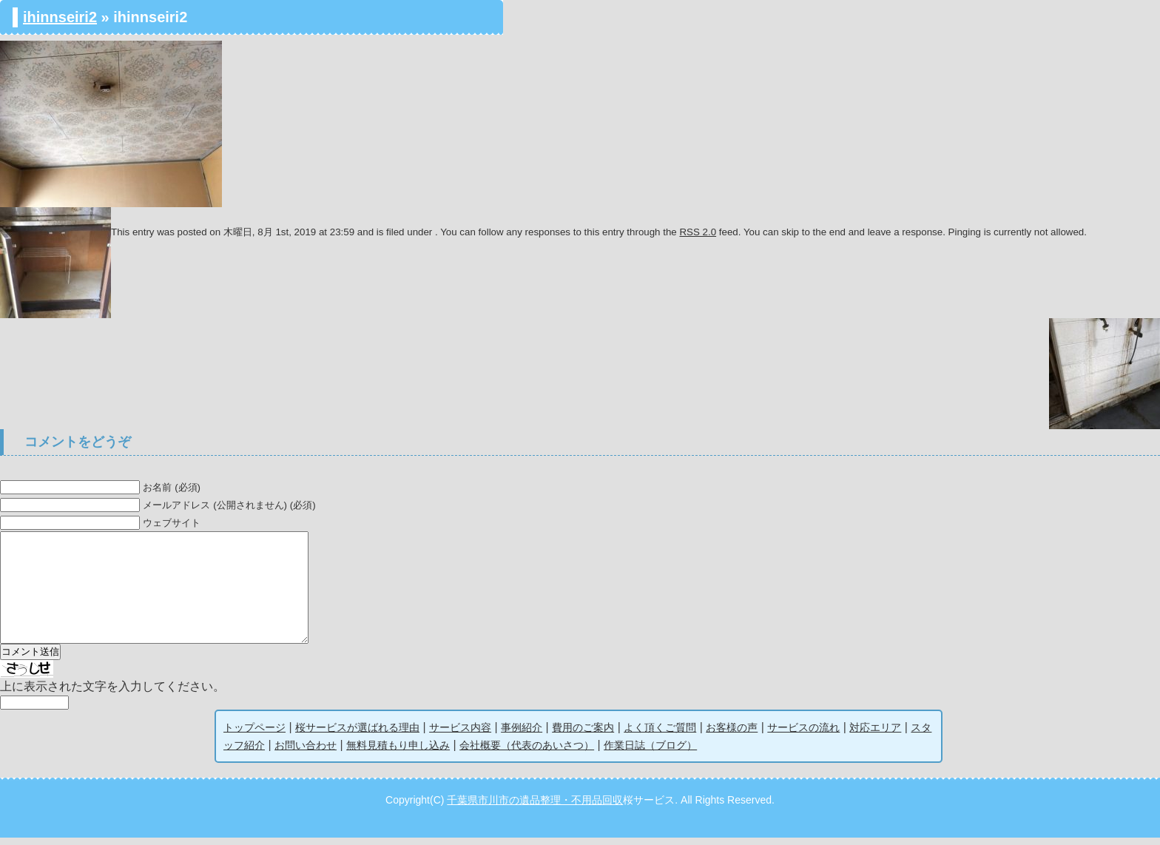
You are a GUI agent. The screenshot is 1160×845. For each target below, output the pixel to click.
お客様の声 (732, 735)
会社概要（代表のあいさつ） (526, 752)
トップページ (254, 735)
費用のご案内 (583, 735)
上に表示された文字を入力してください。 (112, 693)
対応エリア (875, 735)
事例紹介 (521, 735)
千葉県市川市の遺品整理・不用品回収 (535, 807)
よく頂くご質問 (660, 735)
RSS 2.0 (697, 232)
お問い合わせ (305, 752)
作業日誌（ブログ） (650, 752)
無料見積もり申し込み (398, 752)
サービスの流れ (803, 735)
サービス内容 (460, 735)
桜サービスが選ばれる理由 (357, 735)
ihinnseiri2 (60, 17)
